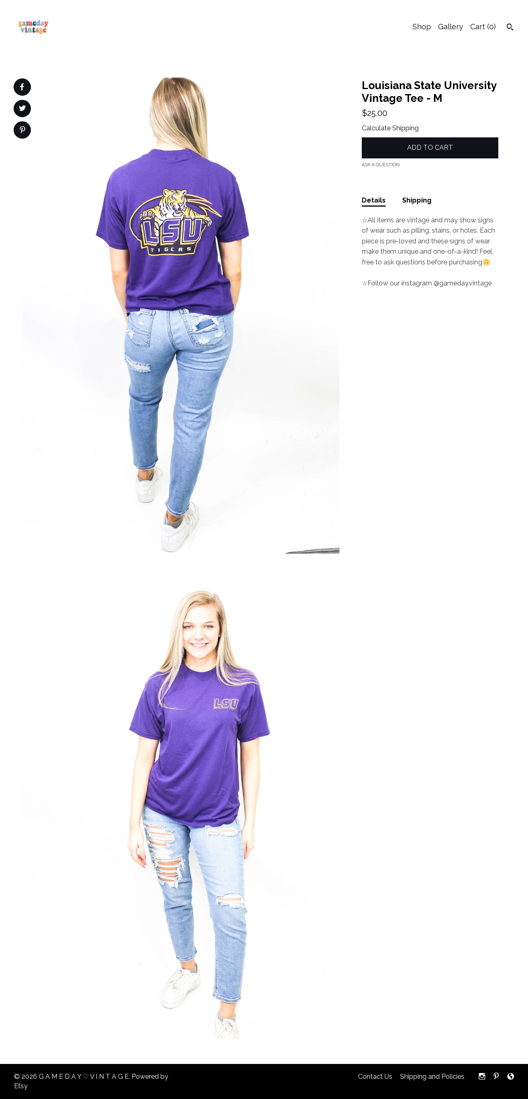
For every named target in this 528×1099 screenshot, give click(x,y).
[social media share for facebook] (22, 87)
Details (374, 200)
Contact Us (375, 1076)
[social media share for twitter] (22, 109)
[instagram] (482, 1077)
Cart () (483, 26)
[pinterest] (496, 1077)
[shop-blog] (510, 1077)
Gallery (450, 26)
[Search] (510, 28)
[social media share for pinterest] (22, 131)
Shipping (416, 200)
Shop (421, 26)
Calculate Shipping (390, 128)
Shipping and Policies (432, 1076)
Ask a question (381, 164)
